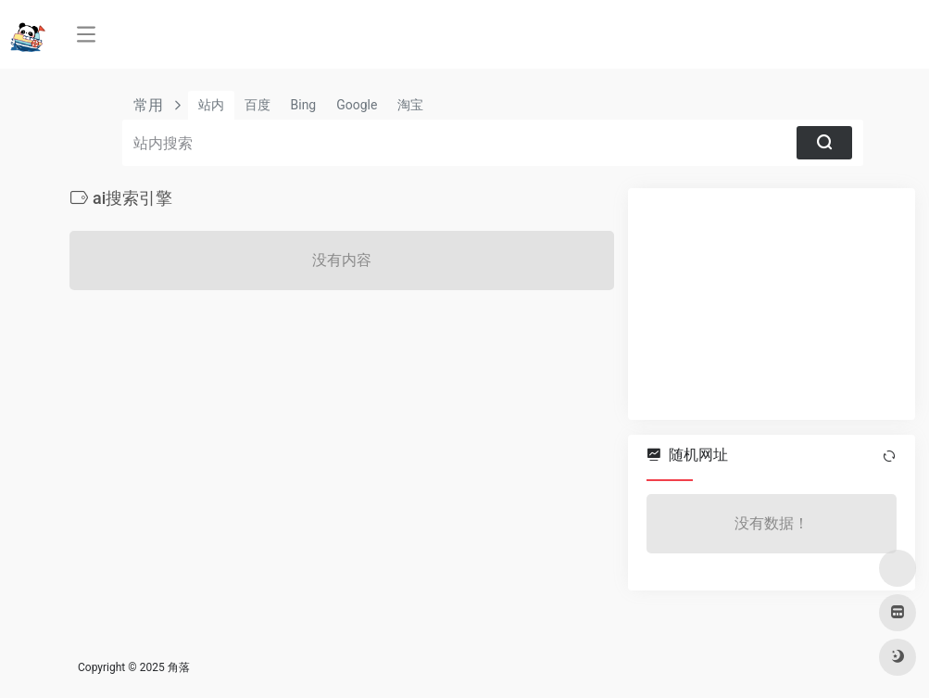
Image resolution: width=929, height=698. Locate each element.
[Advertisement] (771, 304)
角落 (179, 667)
